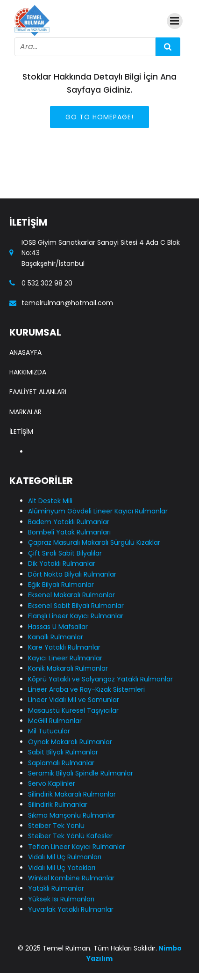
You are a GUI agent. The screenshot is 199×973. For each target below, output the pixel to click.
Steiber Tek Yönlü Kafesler (70, 836)
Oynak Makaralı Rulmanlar (70, 741)
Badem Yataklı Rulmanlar (68, 522)
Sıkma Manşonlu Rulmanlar (71, 815)
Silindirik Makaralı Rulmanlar (72, 794)
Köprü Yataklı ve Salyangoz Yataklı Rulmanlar (100, 679)
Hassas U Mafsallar (58, 626)
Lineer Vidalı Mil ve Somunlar (73, 699)
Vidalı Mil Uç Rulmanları (64, 857)
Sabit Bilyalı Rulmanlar (63, 752)
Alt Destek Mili (50, 500)
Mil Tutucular (49, 731)
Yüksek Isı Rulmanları (61, 899)
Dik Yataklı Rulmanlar (61, 563)
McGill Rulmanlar (55, 720)
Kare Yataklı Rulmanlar (64, 647)
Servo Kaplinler (51, 783)
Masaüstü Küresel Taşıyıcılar (73, 710)
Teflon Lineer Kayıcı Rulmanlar (76, 846)
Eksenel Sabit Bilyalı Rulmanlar (76, 605)
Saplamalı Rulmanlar (61, 763)
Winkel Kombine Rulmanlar (71, 878)
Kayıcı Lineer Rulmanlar (65, 658)
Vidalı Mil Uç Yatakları (61, 867)
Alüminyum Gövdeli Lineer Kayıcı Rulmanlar (98, 511)
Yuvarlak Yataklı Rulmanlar (71, 909)
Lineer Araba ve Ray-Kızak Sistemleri (86, 689)
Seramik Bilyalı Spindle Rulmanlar (80, 773)
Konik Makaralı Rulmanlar (68, 668)
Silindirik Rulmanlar (57, 804)
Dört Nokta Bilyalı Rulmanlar (72, 574)
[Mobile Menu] (175, 21)
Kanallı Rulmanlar (55, 637)
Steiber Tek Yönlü (56, 825)
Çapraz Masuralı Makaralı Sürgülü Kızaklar (94, 542)
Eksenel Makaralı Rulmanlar (71, 595)
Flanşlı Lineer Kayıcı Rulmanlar (75, 616)
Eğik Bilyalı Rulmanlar (61, 584)
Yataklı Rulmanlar (56, 888)
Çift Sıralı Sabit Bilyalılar (65, 553)
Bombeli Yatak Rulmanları (69, 532)
